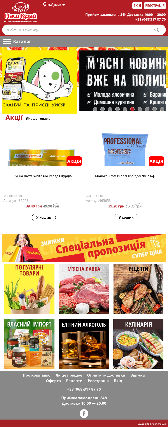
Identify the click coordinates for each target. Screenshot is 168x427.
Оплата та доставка (106, 375)
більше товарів (38, 118)
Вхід (137, 5)
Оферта (53, 380)
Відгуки (137, 375)
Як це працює (69, 375)
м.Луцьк (54, 4)
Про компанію (37, 375)
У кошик (43, 217)
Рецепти (74, 380)
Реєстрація (155, 5)
